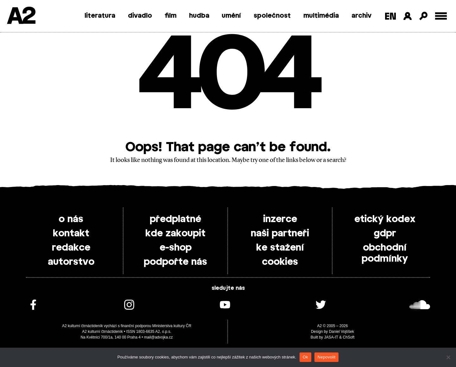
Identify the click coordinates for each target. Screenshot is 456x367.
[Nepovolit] (448, 357)
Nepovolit (326, 357)
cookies (280, 262)
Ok (305, 357)
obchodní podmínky (385, 253)
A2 (21, 17)
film (170, 16)
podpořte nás (175, 262)
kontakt (71, 233)
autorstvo (71, 262)
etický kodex (384, 219)
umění (231, 16)
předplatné (175, 219)
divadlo (140, 16)
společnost (272, 16)
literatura (100, 16)
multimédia (321, 16)
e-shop (176, 248)
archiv (361, 16)
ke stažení (280, 248)
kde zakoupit (175, 233)
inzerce (280, 219)
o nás (71, 219)
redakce (71, 248)
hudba (199, 16)
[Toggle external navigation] (441, 16)
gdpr (385, 233)
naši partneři (280, 233)
